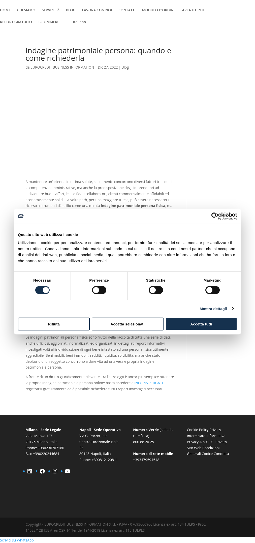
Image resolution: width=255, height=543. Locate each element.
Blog (125, 67)
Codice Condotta (215, 453)
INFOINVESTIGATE (149, 382)
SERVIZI (48, 10)
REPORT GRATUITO (16, 22)
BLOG (70, 10)
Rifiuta (54, 324)
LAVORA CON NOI (97, 10)
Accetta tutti (201, 324)
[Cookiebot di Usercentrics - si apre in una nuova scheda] (215, 216)
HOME (5, 10)
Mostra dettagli (213, 309)
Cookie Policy (198, 429)
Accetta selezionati (127, 324)
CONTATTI (127, 10)
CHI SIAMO (26, 10)
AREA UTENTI (193, 10)
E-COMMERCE (49, 22)
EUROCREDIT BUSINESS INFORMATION (62, 67)
